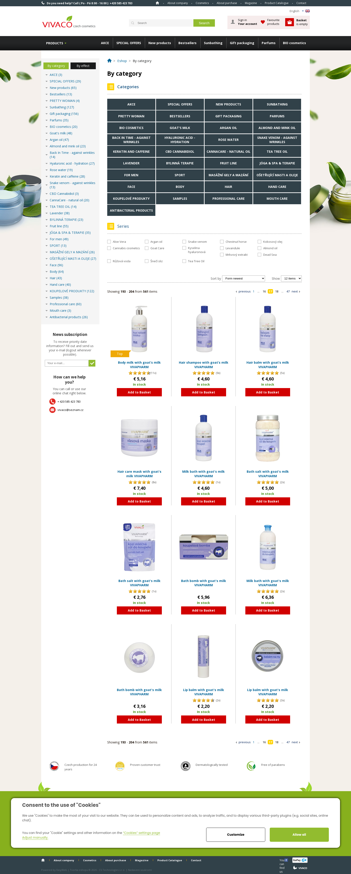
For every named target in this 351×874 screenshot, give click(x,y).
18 (276, 291)
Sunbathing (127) (62, 107)
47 (288, 291)
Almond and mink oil (277, 128)
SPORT (180, 175)
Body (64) (57, 271)
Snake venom (197, 242)
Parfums (269, 43)
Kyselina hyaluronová (196, 250)
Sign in (247, 22)
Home (157, 2)
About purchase (227, 3)
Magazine (251, 3)
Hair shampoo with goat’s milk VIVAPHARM (203, 364)
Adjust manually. (35, 837)
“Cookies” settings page (141, 833)
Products (54, 43)
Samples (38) (59, 297)
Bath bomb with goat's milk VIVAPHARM (203, 583)
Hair (228, 187)
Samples (180, 198)
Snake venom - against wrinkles (277, 139)
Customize (235, 834)
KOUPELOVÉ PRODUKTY (131, 198)
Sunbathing (213, 43)
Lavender (131, 163)
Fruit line (228, 163)
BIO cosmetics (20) (63, 127)
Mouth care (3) (60, 310)
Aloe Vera (119, 242)
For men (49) (59, 239)
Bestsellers (187, 43)
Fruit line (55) (59, 226)
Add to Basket (139, 392)
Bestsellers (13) (61, 94)
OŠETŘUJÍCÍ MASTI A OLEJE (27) (73, 258)
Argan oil (228, 128)
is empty (302, 22)
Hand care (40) (60, 284)
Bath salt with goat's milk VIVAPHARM (268, 473)
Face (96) (56, 265)
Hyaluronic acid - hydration (180, 139)
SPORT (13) (58, 245)
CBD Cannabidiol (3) (64, 193)
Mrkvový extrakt (237, 255)
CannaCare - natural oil (228, 151)
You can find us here (282, 860)
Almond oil (270, 248)
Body (180, 187)
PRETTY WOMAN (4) (65, 101)
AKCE (105, 43)
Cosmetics (202, 3)
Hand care (277, 187)
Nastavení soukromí (140, 870)
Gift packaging (242, 43)
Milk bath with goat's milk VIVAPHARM (203, 473)
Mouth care (277, 198)
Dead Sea (270, 255)
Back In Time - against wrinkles (131, 139)
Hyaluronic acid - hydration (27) (72, 163)
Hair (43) (56, 278)
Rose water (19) (61, 170)
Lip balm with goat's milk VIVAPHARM (203, 692)
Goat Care (157, 248)
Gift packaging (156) (64, 114)
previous (245, 291)
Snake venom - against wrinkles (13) (72, 185)
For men (131, 175)
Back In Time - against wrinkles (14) (72, 154)
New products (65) (63, 88)
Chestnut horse (236, 242)
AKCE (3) (56, 75)
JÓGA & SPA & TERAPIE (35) (70, 232)
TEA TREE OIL (277, 151)
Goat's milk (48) (61, 133)
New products (159, 43)
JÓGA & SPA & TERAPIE (277, 163)
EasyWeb (61, 870)
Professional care (228, 198)
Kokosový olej (272, 242)
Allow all (299, 834)
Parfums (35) (59, 120)
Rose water (228, 139)
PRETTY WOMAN (131, 116)
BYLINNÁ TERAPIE (180, 163)
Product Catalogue (277, 3)
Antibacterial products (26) (69, 317)
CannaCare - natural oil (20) (69, 200)
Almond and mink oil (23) (68, 146)
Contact (301, 3)
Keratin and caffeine (131, 151)
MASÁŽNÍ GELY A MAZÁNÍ (228, 175)
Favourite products (273, 22)
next (295, 291)
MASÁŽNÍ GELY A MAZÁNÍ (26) (72, 252)
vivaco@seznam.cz (70, 410)
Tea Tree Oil (196, 261)
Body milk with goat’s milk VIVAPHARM (139, 364)
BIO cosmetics (294, 43)
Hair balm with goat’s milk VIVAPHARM (267, 364)
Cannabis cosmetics (126, 248)
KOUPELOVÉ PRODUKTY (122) (72, 291)
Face (131, 187)
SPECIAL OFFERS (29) (65, 81)
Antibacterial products (131, 210)
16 (264, 291)
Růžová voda (122, 261)
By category (56, 66)
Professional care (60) (65, 304)
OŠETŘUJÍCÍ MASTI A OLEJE (277, 175)
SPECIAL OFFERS (128, 43)
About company (177, 3)
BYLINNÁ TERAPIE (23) (66, 219)
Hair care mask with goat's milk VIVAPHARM (139, 473)
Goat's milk (180, 128)
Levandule (233, 248)
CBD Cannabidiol (179, 151)
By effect (83, 66)
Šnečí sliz (156, 261)
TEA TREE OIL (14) (63, 206)
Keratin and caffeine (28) (67, 176)
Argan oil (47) (59, 139)
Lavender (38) (60, 213)
